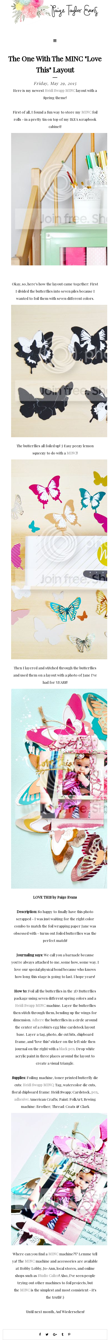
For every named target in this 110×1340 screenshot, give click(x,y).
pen (94, 1092)
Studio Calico (48, 1275)
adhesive (21, 1099)
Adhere (38, 1019)
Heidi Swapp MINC (60, 90)
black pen (66, 1048)
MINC (86, 112)
